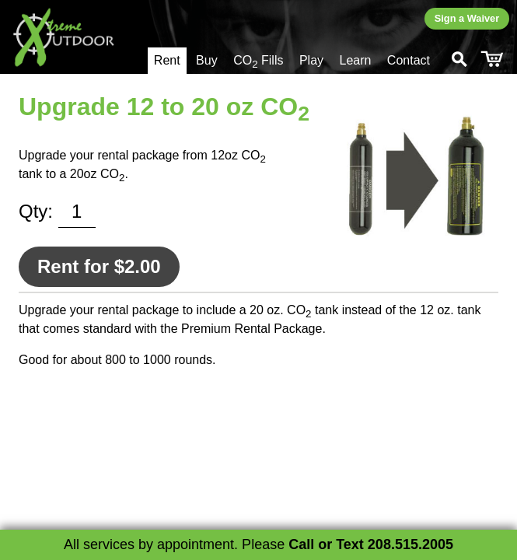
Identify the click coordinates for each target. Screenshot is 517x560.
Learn (355, 60)
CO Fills (258, 62)
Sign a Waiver (467, 18)
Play (311, 60)
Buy (207, 60)
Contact (408, 60)
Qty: (36, 211)
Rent (167, 60)
